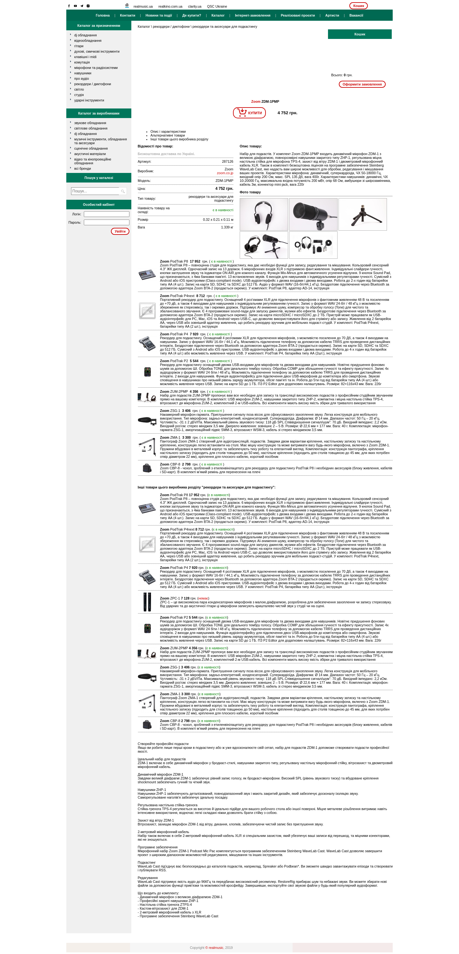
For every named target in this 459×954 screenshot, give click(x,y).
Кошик (358, 6)
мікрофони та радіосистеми (96, 68)
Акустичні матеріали (90, 154)
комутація (82, 62)
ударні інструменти (89, 100)
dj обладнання (85, 35)
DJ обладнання (85, 134)
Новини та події (159, 15)
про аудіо (81, 78)
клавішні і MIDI (85, 57)
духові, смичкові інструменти (97, 51)
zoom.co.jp (225, 173)
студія (79, 95)
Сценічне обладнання (91, 148)
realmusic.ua (143, 6)
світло (79, 89)
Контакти (127, 15)
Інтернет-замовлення (252, 15)
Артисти (332, 15)
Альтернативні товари (167, 135)
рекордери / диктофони (92, 84)
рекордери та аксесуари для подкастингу (225, 26)
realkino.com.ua (170, 6)
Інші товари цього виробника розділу (179, 139)
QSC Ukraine (217, 6)
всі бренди (82, 168)
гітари (79, 46)
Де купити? (191, 15)
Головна (103, 15)
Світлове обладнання (90, 128)
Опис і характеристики (168, 131)
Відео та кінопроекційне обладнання (92, 161)
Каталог (217, 15)
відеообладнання (87, 40)
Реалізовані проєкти (298, 15)
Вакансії (356, 15)
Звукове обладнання (90, 123)
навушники (82, 73)
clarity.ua (194, 6)
